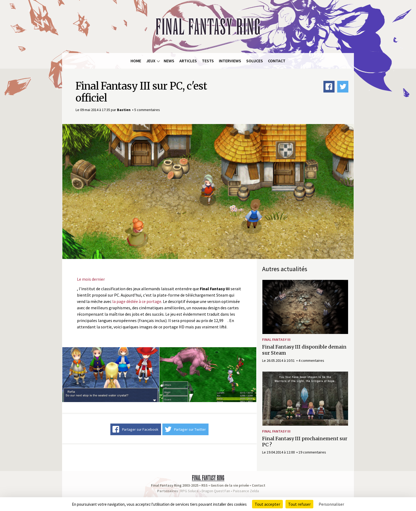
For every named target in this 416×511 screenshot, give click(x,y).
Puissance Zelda (246, 490)
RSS (204, 485)
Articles (188, 60)
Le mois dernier (91, 279)
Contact (276, 60)
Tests (208, 60)
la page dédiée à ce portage (136, 301)
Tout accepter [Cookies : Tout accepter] (267, 504)
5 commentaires (147, 109)
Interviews (230, 60)
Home (136, 60)
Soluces (254, 60)
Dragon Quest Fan (216, 490)
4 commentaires (311, 360)
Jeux (150, 60)
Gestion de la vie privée (230, 485)
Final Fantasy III (276, 339)
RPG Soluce (189, 490)
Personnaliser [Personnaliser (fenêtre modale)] (331, 504)
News (169, 60)
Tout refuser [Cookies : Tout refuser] (299, 504)
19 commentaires (312, 452)
